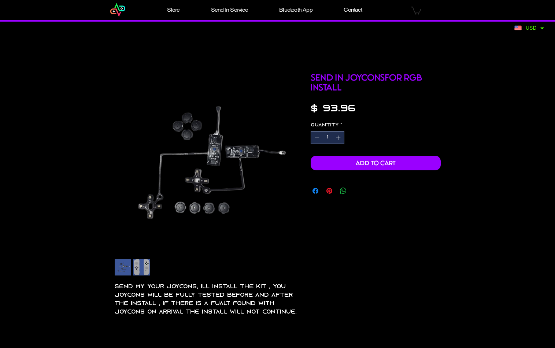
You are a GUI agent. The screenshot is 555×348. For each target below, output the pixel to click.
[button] (173, 10)
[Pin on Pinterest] (329, 190)
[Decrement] (316, 138)
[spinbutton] (327, 138)
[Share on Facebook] (315, 190)
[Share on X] (357, 190)
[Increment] (338, 138)
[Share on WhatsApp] (343, 190)
